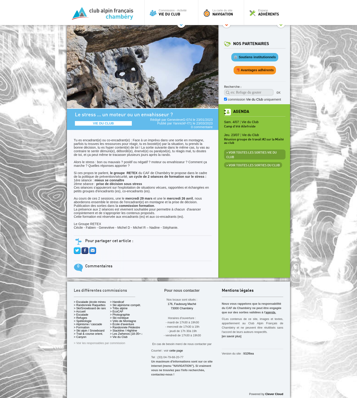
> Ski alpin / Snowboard (89, 330)
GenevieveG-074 (179, 120)
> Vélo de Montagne (123, 321)
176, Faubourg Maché (182, 304)
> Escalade (81, 314)
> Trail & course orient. (88, 333)
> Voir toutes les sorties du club (253, 165)
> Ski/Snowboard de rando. (91, 308)
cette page (176, 350)
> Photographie (120, 314)
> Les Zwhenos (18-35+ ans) (128, 333)
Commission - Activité (172, 12)
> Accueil (80, 311)
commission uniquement (254, 99)
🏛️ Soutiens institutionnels (255, 57)
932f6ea (248, 353)
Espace (268, 12)
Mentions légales (238, 291)
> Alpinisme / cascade (88, 324)
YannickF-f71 (182, 123)
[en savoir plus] (231, 336)
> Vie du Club (119, 337)
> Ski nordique (119, 317)
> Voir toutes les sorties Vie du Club (251, 155)
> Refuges (80, 317)
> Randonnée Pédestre (125, 327)
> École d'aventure (122, 324)
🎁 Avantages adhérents (255, 70)
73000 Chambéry (182, 308)
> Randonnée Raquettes (89, 305)
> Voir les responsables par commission (99, 343)
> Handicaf (117, 302)
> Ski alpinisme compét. (125, 305)
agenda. (270, 312)
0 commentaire (202, 127)
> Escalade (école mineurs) (91, 302)
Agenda (241, 111)
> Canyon (80, 337)
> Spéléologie (83, 321)
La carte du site (222, 12)
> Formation (81, 327)
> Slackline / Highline (123, 330)
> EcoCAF (116, 311)
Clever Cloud (274, 394)
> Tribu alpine (119, 308)
